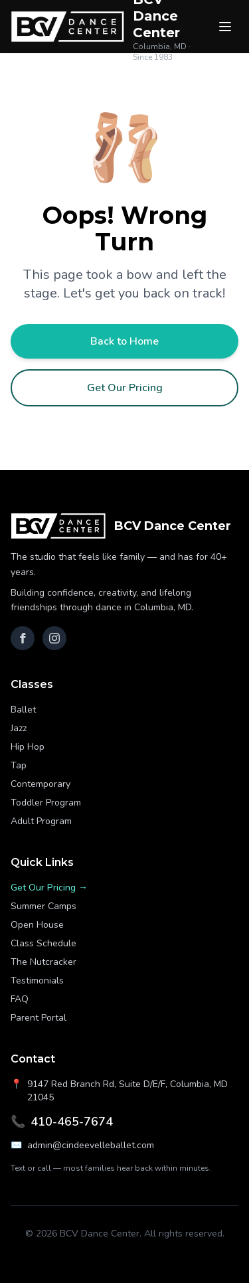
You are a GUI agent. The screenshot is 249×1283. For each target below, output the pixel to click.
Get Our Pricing (125, 388)
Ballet (23, 709)
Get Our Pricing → (49, 887)
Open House (37, 924)
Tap (19, 765)
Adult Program (41, 821)
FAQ (20, 999)
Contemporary (40, 784)
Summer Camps (43, 906)
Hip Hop (27, 746)
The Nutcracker (43, 962)
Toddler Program (46, 802)
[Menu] (225, 26)
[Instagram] (54, 638)
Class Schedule (43, 943)
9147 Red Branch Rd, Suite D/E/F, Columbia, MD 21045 (119, 1091)
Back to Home (124, 341)
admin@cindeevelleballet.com (82, 1145)
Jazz (19, 728)
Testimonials (37, 980)
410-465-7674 (62, 1121)
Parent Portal (38, 1017)
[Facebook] (23, 638)
